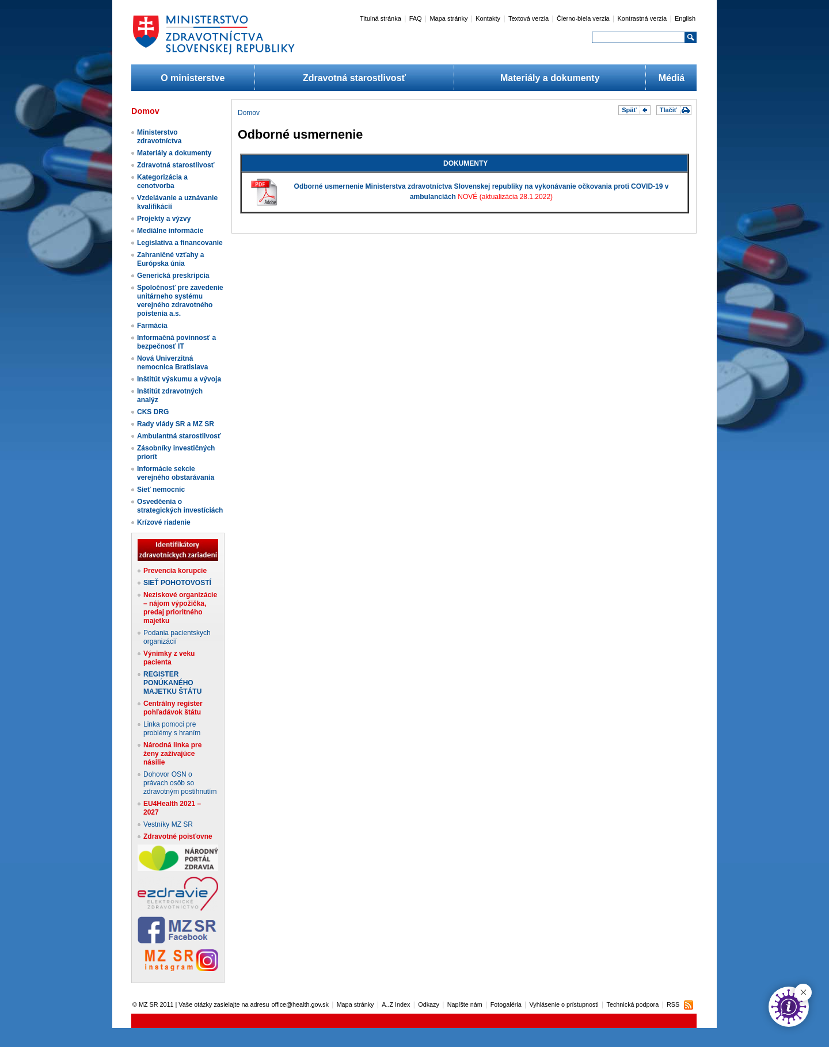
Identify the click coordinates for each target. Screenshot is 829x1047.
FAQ (415, 18)
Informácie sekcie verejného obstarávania (175, 473)
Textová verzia (528, 18)
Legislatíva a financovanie (180, 243)
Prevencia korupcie (175, 571)
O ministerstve (193, 78)
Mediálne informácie (170, 231)
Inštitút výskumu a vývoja (179, 379)
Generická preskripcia (173, 276)
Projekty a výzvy (164, 219)
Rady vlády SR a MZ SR (175, 424)
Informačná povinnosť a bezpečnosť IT (176, 342)
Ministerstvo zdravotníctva (159, 136)
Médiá (672, 78)
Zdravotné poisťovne (177, 836)
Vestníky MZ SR (168, 824)
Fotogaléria (506, 1004)
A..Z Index (396, 1004)
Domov (249, 113)
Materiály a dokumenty (550, 78)
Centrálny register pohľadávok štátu (173, 708)
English (685, 18)
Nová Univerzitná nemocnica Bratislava (172, 362)
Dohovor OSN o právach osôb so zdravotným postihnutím (179, 783)
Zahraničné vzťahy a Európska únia (170, 259)
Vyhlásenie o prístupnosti (564, 1004)
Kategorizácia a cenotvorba (162, 181)
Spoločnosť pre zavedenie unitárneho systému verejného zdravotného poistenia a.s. (180, 301)
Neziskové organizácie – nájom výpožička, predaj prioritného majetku (180, 608)
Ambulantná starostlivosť (179, 436)
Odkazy (428, 1004)
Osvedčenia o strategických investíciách (180, 506)
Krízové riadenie (164, 522)
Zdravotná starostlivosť (354, 78)
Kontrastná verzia (642, 18)
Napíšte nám (464, 1004)
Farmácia (152, 326)
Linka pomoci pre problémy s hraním (171, 728)
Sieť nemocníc (161, 490)
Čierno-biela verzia (583, 18)
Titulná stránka (380, 18)
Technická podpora (633, 1004)
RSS (673, 1004)
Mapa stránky (448, 18)
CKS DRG (153, 412)
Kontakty (488, 18)
